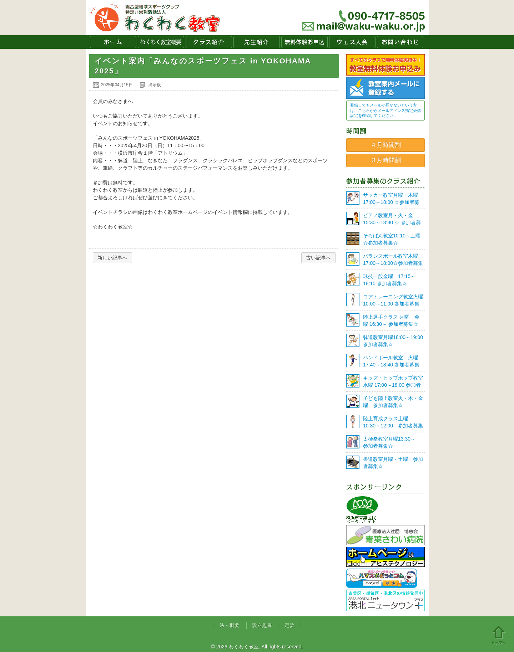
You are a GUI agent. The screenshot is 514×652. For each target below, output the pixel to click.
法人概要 (230, 625)
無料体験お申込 (304, 42)
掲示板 (154, 84)
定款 (289, 625)
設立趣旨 (262, 625)
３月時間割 (386, 160)
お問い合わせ (400, 42)
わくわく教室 (155, 17)
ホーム (113, 42)
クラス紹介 (209, 42)
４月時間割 (386, 145)
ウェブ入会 (352, 42)
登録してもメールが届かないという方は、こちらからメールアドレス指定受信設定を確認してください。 (385, 110)
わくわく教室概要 (161, 42)
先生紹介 (256, 42)
